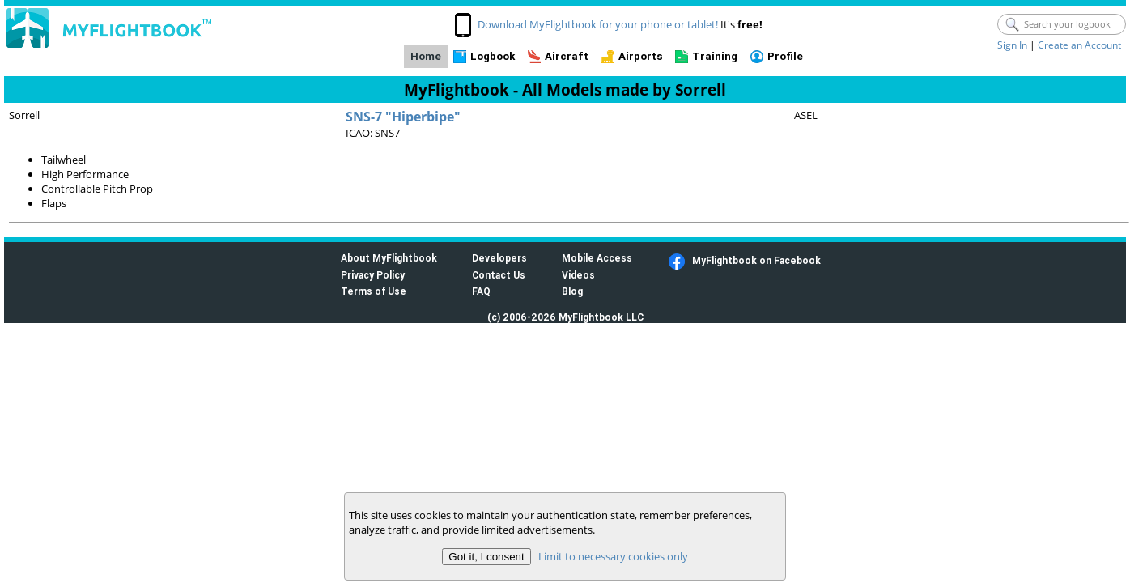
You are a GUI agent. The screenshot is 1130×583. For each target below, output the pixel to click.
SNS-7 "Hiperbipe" (403, 117)
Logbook (492, 56)
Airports (640, 56)
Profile (785, 56)
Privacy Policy (373, 275)
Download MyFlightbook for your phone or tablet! (598, 24)
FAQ (481, 291)
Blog (572, 291)
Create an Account (1079, 45)
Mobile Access (597, 258)
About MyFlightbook (389, 258)
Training (714, 56)
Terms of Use (373, 291)
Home (425, 56)
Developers (499, 258)
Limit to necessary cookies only (613, 556)
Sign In (1012, 45)
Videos (578, 275)
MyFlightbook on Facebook (756, 260)
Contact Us (498, 275)
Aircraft (566, 56)
